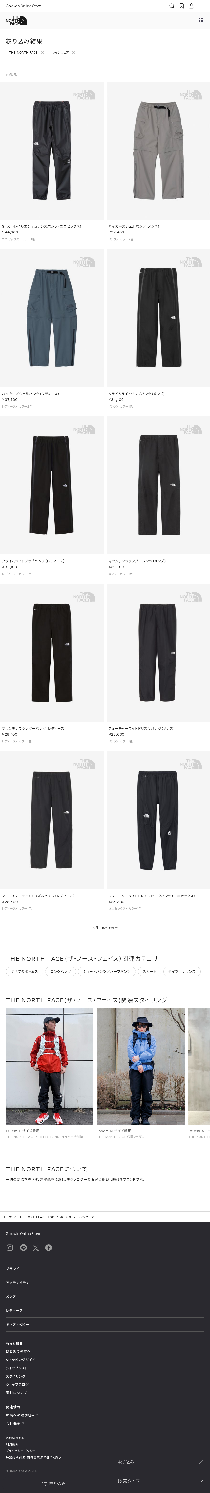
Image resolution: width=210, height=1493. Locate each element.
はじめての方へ (18, 1351)
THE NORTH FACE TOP (36, 1217)
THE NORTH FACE (23, 52)
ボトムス (66, 1217)
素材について (16, 1392)
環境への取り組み (22, 1415)
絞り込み (54, 1484)
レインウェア (60, 52)
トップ (8, 1217)
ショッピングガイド (20, 1359)
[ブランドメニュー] (201, 20)
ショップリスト (17, 1368)
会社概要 (15, 1423)
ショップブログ (17, 1384)
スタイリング (15, 1376)
